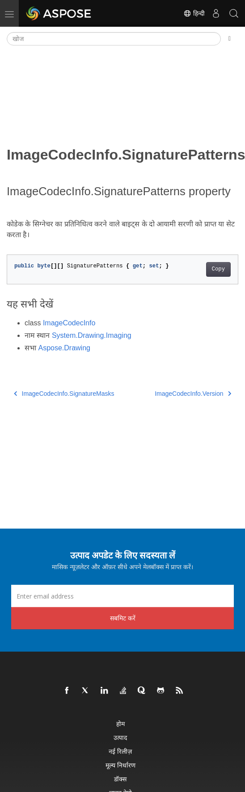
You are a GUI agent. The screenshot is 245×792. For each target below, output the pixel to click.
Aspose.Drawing (64, 348)
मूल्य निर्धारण (120, 765)
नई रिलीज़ (120, 751)
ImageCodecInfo (69, 323)
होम (120, 723)
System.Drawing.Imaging (91, 335)
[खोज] (114, 38)
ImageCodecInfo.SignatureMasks (64, 393)
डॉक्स (120, 779)
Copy (218, 269)
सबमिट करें (122, 618)
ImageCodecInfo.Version (193, 393)
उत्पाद (120, 737)
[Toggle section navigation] (229, 38)
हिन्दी (194, 13)
